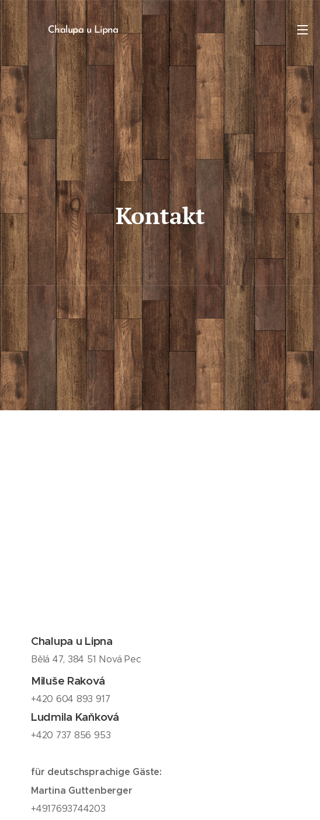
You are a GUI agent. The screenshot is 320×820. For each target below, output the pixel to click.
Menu (302, 29)
